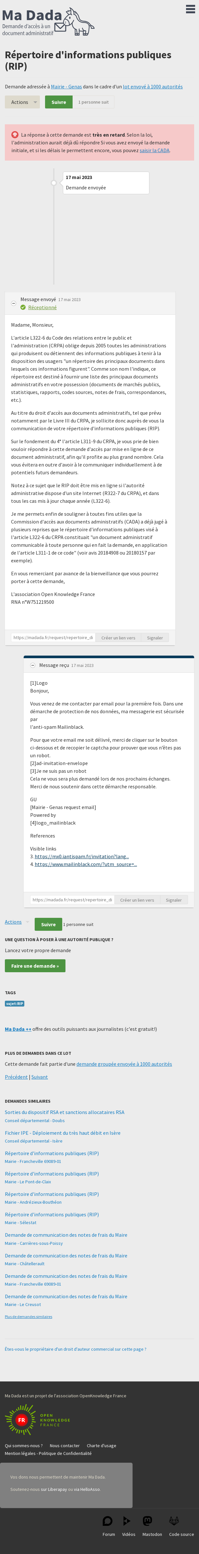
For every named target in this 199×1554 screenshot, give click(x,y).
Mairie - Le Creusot (23, 1304)
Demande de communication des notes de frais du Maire (66, 1235)
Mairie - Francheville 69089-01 (33, 1161)
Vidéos (128, 1526)
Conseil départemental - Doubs (35, 1120)
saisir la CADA (155, 150)
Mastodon (152, 1526)
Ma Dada (48, 22)
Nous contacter (65, 1445)
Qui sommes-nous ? (24, 1445)
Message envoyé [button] (38, 299)
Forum (109, 1526)
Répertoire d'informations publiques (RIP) (52, 1153)
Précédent (16, 1077)
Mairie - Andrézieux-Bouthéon (33, 1202)
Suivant (39, 1077)
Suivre (59, 102)
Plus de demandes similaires (28, 1316)
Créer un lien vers (118, 638)
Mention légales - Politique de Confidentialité (48, 1453)
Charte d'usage (101, 1445)
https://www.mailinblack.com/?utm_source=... (86, 864)
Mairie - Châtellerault (24, 1264)
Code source (181, 1526)
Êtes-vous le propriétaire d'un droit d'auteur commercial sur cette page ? (75, 1349)
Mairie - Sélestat (20, 1222)
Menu (190, 8)
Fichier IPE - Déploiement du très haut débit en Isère (63, 1133)
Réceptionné (42, 307)
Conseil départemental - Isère (34, 1141)
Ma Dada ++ (18, 1029)
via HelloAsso (87, 1489)
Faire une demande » (35, 966)
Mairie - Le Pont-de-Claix (28, 1182)
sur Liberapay (54, 1489)
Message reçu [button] (54, 665)
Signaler (155, 638)
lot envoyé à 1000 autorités (153, 86)
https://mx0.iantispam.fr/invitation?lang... (82, 856)
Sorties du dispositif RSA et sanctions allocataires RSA (64, 1112)
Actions (19, 102)
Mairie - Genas (66, 86)
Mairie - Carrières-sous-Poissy (34, 1243)
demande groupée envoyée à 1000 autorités (124, 1064)
